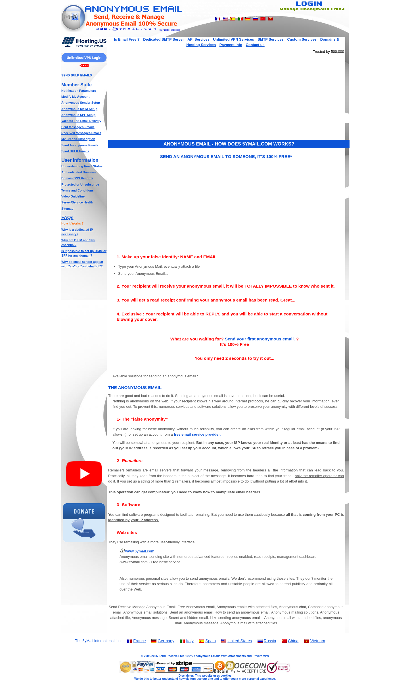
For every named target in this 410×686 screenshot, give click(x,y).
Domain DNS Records (77, 178)
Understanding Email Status (81, 166)
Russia (270, 641)
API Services (198, 39)
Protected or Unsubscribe (80, 184)
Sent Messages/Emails (78, 127)
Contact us (255, 45)
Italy (190, 641)
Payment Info (230, 45)
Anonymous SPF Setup (78, 115)
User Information (80, 160)
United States (239, 641)
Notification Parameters (78, 90)
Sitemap (67, 208)
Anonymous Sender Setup (80, 102)
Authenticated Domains (78, 172)
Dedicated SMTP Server (163, 39)
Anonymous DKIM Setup (79, 109)
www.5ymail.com (139, 551)
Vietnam (317, 641)
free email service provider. (197, 434)
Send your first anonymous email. (260, 338)
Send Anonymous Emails (79, 145)
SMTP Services (271, 39)
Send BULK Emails (75, 151)
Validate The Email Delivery (81, 120)
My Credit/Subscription (78, 139)
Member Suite (76, 84)
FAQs (67, 217)
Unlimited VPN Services (233, 39)
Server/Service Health (77, 202)
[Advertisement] (84, 358)
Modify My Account (75, 96)
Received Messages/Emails (81, 133)
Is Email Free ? (126, 39)
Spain (210, 641)
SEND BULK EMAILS (76, 75)
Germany (166, 641)
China (293, 641)
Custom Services (302, 39)
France (139, 641)
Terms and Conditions (77, 190)
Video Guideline (73, 196)
